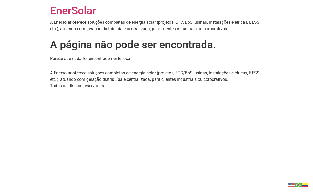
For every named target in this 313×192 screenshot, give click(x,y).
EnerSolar (73, 10)
